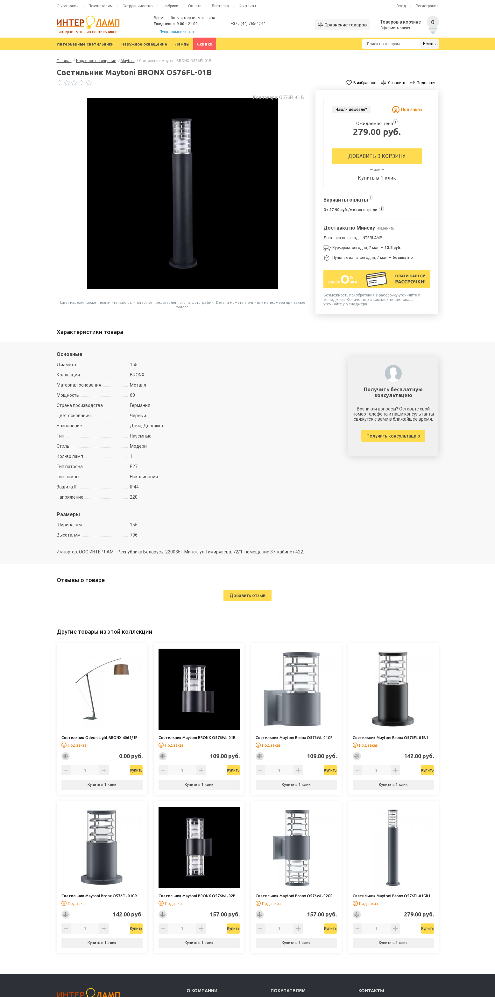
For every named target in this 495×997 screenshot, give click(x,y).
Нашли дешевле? (351, 109)
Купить (118, 770)
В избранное (364, 83)
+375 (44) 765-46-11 (248, 23)
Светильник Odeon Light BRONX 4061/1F (99, 738)
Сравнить (396, 83)
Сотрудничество (137, 6)
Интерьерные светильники (85, 44)
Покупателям (100, 6)
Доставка (220, 6)
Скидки (204, 44)
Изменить (385, 228)
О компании (68, 6)
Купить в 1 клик (377, 178)
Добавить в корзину (377, 156)
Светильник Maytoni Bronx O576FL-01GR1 (391, 896)
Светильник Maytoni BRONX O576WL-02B (197, 896)
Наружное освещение (144, 44)
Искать (429, 44)
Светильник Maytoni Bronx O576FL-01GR (99, 896)
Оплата (195, 6)
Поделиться (428, 83)
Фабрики (170, 6)
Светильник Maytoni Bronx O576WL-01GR (294, 738)
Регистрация (427, 6)
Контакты (247, 6)
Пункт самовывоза (176, 32)
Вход (401, 6)
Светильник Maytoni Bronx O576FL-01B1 (390, 738)
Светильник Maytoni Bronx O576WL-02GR (294, 896)
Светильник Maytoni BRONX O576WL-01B (197, 738)
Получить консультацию (393, 435)
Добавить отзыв (247, 595)
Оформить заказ (396, 28)
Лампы (182, 44)
